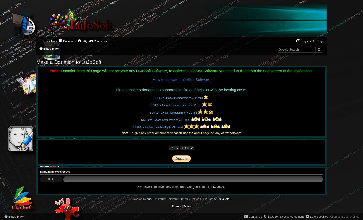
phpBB (151, 198)
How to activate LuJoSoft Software (181, 79)
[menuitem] (67, 41)
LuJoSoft (223, 198)
